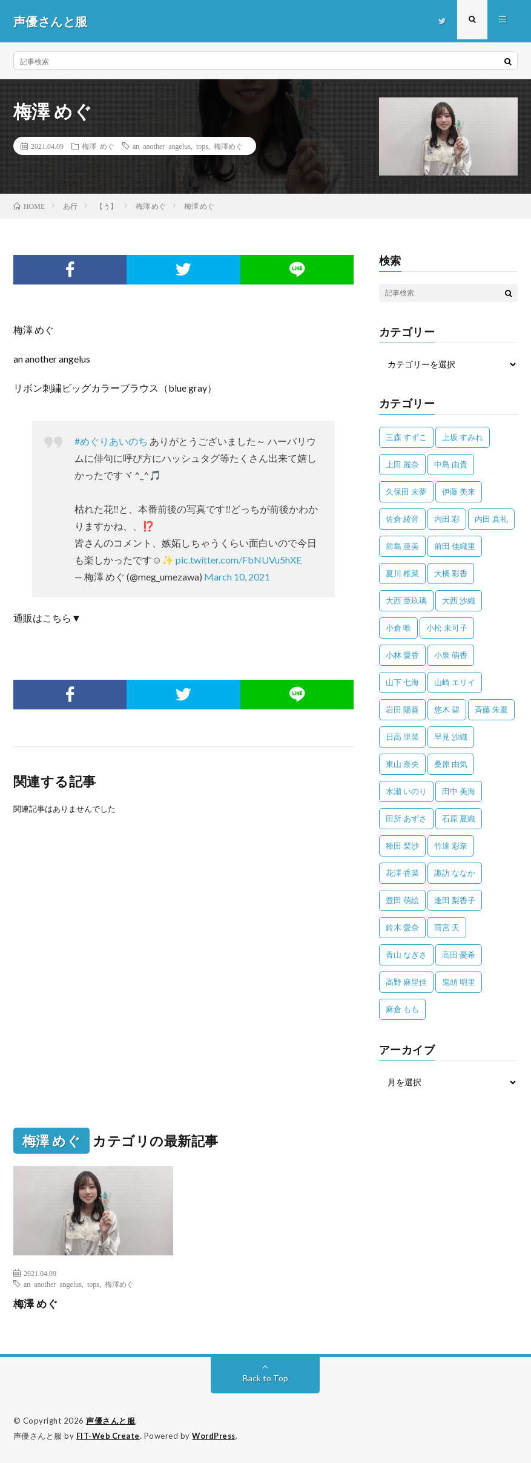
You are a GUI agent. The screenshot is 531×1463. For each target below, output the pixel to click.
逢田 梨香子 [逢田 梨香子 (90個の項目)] (454, 900)
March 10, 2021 (237, 576)
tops (202, 146)
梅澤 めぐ (98, 146)
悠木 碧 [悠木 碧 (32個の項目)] (447, 709)
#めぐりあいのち (111, 441)
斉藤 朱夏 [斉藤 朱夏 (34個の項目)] (491, 709)
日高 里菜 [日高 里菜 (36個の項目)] (402, 736)
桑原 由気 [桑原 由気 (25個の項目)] (450, 764)
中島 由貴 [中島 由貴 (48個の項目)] (450, 464)
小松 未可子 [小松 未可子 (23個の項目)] (446, 628)
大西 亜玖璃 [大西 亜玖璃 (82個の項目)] (406, 600)
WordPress (217, 1436)
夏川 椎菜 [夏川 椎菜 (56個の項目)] (402, 573)
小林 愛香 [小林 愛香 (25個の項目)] (402, 655)
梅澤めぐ (228, 146)
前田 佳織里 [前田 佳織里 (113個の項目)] (454, 546)
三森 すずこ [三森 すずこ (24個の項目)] (406, 437)
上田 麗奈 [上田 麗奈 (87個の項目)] (402, 464)
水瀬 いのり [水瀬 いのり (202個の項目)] (406, 791)
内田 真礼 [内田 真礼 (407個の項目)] (491, 519)
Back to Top (265, 1378)
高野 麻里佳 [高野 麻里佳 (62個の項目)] (406, 982)
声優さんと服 (110, 1420)
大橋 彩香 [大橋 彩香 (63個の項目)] (450, 573)
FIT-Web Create (109, 1436)
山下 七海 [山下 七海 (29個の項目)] (402, 682)
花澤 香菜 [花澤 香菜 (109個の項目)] (402, 873)
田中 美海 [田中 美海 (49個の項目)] (458, 791)
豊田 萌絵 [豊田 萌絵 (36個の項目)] (402, 900)
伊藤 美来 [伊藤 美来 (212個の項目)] (458, 491)
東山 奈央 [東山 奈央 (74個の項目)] (402, 764)
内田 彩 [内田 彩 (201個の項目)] (447, 519)
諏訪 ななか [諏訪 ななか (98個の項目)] (454, 873)
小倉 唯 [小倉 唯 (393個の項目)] (398, 628)
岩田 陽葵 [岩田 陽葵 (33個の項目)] (402, 709)
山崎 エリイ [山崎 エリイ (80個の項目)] (454, 682)
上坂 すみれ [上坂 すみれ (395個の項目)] (462, 437)
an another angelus (162, 146)
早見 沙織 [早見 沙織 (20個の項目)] (450, 736)
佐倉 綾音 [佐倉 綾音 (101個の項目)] (402, 519)
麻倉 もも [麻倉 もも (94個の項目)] (402, 1009)
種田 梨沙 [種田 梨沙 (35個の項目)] (402, 845)
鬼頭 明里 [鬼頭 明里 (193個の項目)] (458, 982)
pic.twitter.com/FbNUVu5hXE (239, 559)
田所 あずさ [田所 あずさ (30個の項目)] (406, 818)
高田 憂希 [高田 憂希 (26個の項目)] (458, 954)
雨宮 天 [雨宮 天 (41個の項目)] (447, 927)
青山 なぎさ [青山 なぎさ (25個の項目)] (406, 954)
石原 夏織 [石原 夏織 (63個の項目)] (458, 818)
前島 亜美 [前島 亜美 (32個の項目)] (402, 546)
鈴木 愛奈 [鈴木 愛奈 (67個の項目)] (402, 927)
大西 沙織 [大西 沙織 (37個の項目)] (458, 600)
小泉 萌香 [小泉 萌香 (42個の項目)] (450, 655)
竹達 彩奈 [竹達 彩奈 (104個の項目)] (450, 845)
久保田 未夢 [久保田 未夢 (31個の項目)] (406, 491)
